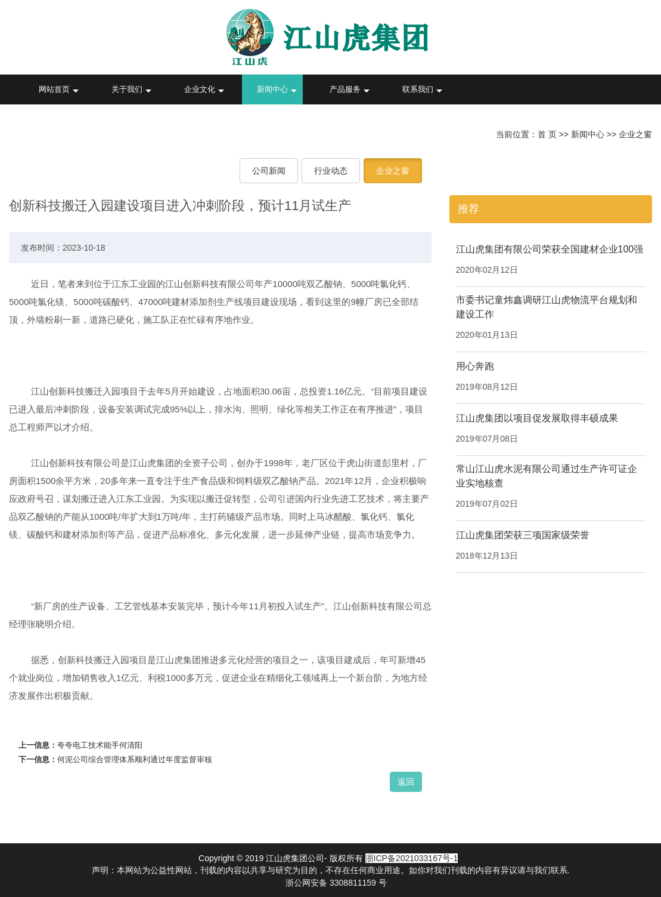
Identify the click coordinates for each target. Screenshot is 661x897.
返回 (406, 782)
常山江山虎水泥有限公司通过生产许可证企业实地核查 (546, 476)
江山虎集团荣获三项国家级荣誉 (522, 535)
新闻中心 (272, 89)
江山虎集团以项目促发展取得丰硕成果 (537, 418)
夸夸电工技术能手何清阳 (99, 745)
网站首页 (54, 89)
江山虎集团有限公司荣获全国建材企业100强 (550, 249)
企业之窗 (635, 134)
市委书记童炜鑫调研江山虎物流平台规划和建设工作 (546, 307)
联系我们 (417, 89)
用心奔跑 (475, 366)
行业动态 (330, 170)
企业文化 (199, 89)
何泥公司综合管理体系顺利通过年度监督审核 (134, 759)
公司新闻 (268, 170)
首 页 (547, 134)
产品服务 (345, 89)
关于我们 (126, 89)
